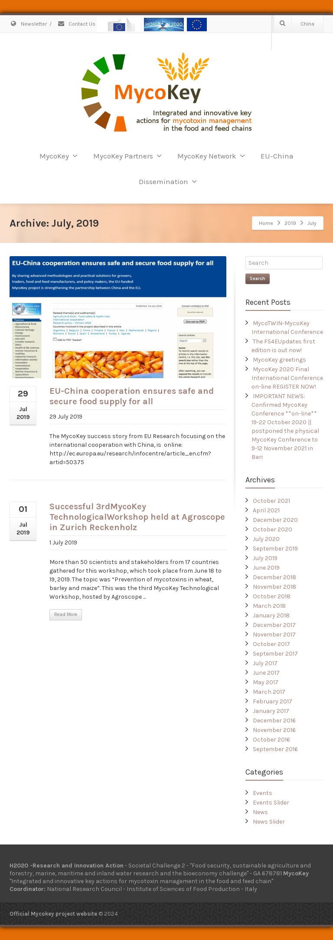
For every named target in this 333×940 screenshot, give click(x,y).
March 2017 (269, 692)
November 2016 (274, 730)
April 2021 (266, 510)
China (307, 24)
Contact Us (76, 24)
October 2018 (272, 596)
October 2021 (271, 501)
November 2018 (274, 586)
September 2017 (275, 653)
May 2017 (265, 682)
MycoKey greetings (279, 359)
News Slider (269, 821)
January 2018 (271, 615)
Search (257, 278)
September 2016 (275, 749)
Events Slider (271, 802)
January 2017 (271, 711)
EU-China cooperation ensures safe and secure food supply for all (131, 396)
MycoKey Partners (127, 156)
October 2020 (272, 529)
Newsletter (28, 24)
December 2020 (275, 520)
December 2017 (274, 625)
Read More (65, 614)
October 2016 (271, 739)
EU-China (277, 156)
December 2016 (274, 720)
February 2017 (272, 701)
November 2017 (274, 634)
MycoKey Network (211, 156)
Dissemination (168, 181)
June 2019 (266, 567)
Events (262, 793)
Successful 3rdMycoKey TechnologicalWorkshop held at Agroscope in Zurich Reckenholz (137, 516)
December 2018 (274, 577)
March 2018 (269, 606)
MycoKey (58, 156)
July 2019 (265, 558)
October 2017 (271, 644)
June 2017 (266, 672)
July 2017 (265, 663)
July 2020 (266, 539)
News (260, 812)
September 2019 (275, 548)
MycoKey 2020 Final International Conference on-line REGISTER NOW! (287, 378)
